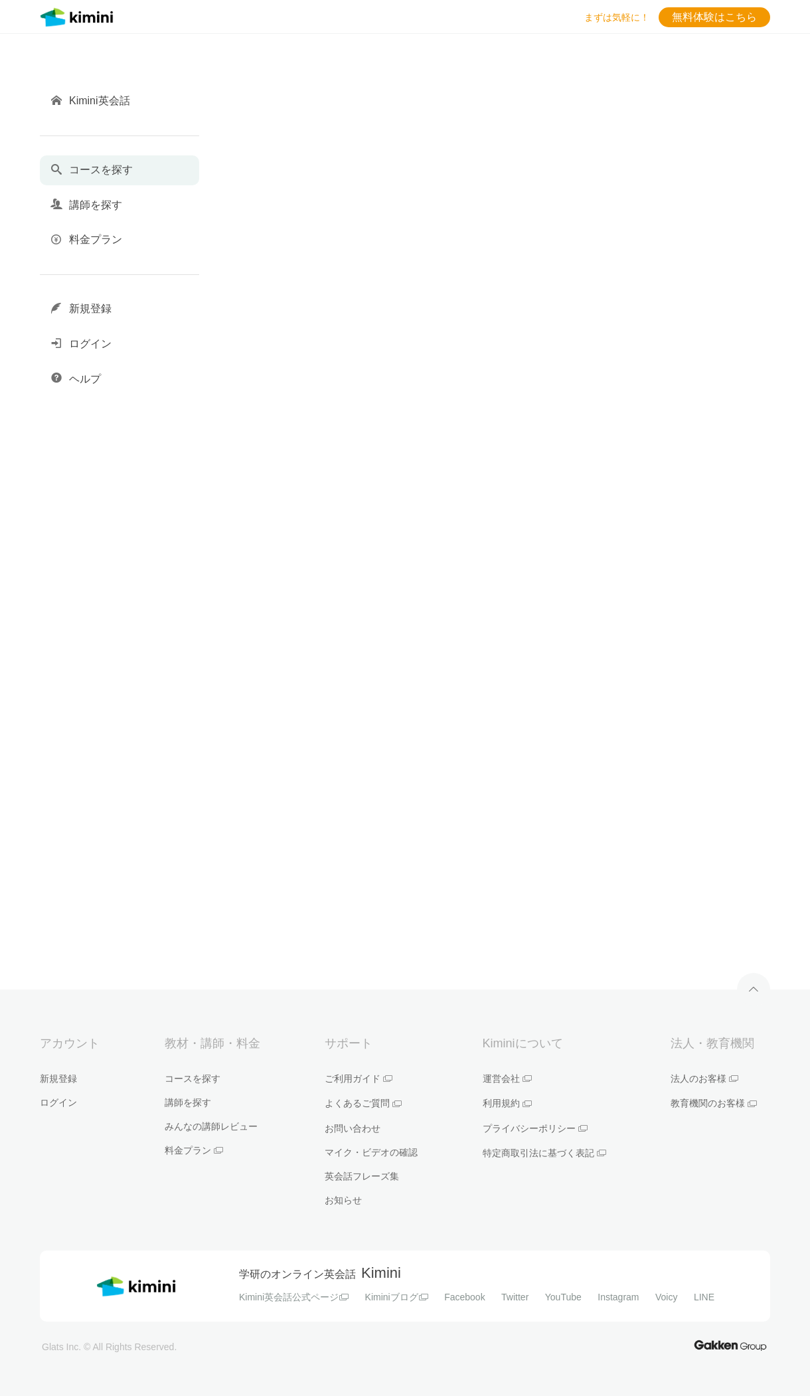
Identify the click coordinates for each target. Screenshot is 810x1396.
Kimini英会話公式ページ (294, 1297)
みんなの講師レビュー (211, 1126)
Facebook (464, 1297)
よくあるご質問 (363, 1103)
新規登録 (58, 1078)
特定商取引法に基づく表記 (544, 1153)
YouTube (563, 1297)
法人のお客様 (704, 1078)
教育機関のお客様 (714, 1103)
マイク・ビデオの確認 (371, 1152)
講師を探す (188, 1102)
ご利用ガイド (358, 1078)
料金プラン (194, 1150)
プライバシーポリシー (535, 1128)
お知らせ (343, 1200)
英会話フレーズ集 (362, 1176)
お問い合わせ (352, 1128)
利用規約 (507, 1103)
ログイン (58, 1102)
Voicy (666, 1297)
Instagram (618, 1297)
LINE (704, 1297)
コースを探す (192, 1078)
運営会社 (507, 1078)
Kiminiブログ (396, 1297)
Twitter (514, 1297)
